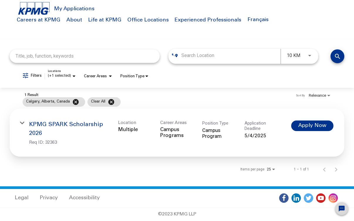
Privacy (49, 198)
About (74, 20)
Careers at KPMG (38, 20)
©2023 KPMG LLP (177, 214)
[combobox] (85, 56)
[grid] (166, 102)
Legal (21, 198)
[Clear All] (111, 102)
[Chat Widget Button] (341, 208)
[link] (177, 133)
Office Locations (148, 20)
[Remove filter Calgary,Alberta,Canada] (76, 102)
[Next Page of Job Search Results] (336, 169)
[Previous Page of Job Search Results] (324, 169)
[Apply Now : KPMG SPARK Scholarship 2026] (312, 125)
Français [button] (258, 20)
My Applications (74, 9)
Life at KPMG (105, 20)
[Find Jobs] (337, 56)
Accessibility (84, 198)
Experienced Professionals (208, 20)
